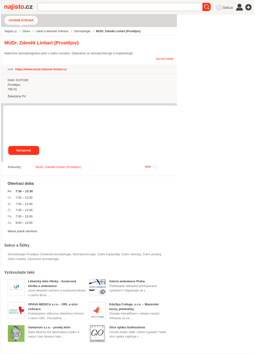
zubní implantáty (108, 254)
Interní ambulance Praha (127, 281)
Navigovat (23, 150)
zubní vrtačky (17, 259)
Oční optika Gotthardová (127, 327)
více (148, 166)
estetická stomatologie (55, 254)
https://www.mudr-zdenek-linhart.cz (41, 69)
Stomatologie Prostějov (23, 254)
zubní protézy (152, 254)
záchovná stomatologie (43, 259)
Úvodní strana (21, 20)
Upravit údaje (165, 58)
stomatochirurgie (84, 254)
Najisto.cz (20, 7)
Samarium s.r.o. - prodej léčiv (49, 327)
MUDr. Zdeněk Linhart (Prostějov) (58, 167)
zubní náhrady (131, 254)
